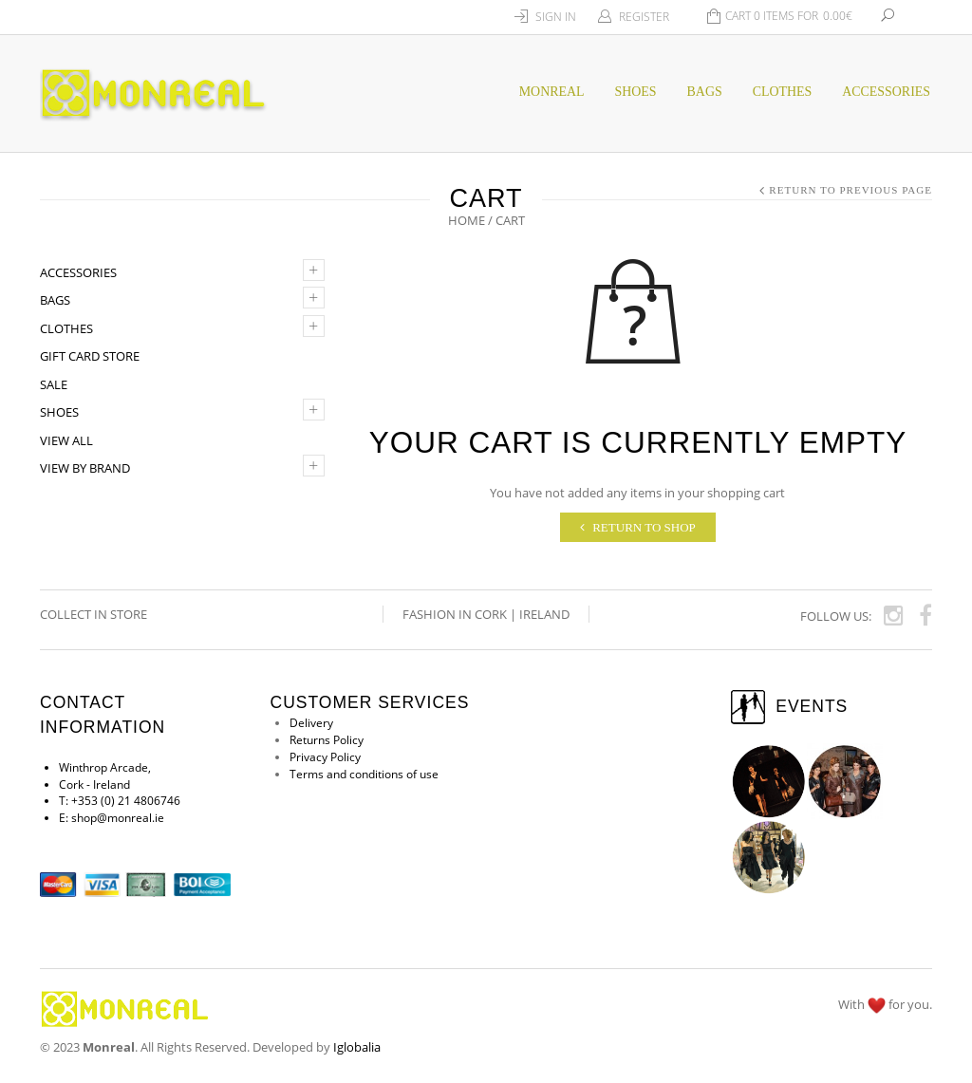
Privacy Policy (325, 758)
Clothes (66, 328)
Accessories (886, 91)
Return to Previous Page (850, 190)
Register (644, 17)
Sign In (555, 17)
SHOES (636, 91)
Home (466, 220)
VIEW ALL (66, 440)
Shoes (59, 411)
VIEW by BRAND (85, 467)
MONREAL (552, 91)
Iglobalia (357, 1047)
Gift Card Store (90, 355)
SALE (53, 384)
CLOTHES (783, 91)
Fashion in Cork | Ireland (486, 614)
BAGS (704, 91)
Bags (55, 299)
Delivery (311, 724)
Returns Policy (327, 741)
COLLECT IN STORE (95, 614)
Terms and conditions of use (364, 775)
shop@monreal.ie (117, 819)
